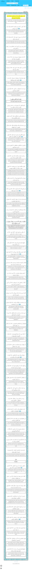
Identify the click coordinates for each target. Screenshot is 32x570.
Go (27, 5)
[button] (8, 1)
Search (16, 3)
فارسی (31, 8)
